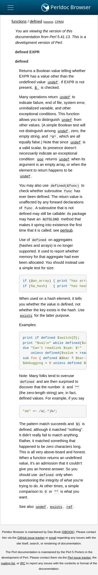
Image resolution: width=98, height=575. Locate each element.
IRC (22, 563)
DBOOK (68, 531)
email (52, 537)
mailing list (8, 563)
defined (36, 21)
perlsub (66, 230)
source (48, 21)
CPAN (59, 21)
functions (19, 21)
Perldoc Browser (66, 7)
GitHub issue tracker (31, 537)
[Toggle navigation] (10, 7)
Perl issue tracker (79, 557)
